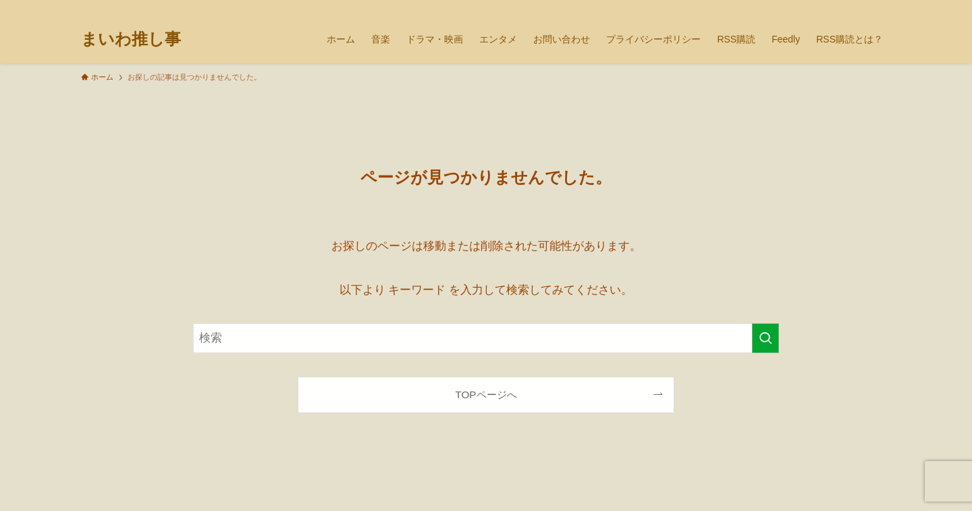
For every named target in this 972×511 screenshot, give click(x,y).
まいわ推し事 (131, 39)
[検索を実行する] (765, 338)
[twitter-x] (812, 7)
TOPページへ (485, 394)
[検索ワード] (486, 338)
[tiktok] (829, 7)
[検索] (882, 7)
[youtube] (847, 7)
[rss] (864, 7)
